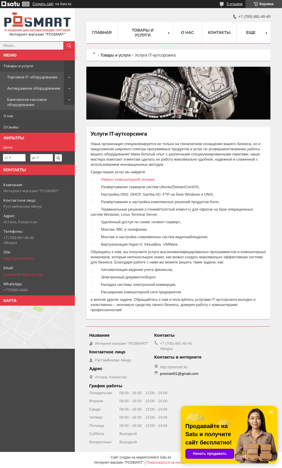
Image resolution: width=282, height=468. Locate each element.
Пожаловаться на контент (167, 463)
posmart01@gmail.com (23, 274)
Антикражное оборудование (33, 88)
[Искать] (69, 45)
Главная (102, 32)
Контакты (219, 32)
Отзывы (10, 127)
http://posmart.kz (18, 258)
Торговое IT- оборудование (32, 77)
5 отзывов (235, 4)
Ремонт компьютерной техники (128, 179)
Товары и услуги (18, 65)
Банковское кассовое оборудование (27, 102)
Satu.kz (165, 457)
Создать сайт (43, 4)
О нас (8, 115)
